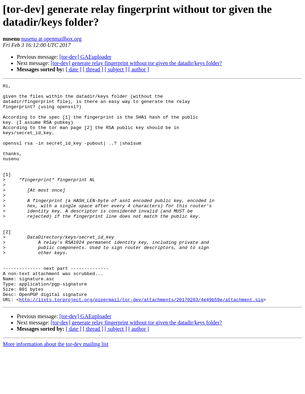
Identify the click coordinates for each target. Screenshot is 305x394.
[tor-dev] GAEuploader (85, 57)
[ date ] (73, 69)
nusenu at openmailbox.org (51, 39)
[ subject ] (116, 69)
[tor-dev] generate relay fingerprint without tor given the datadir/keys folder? (136, 63)
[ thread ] (93, 69)
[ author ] (138, 69)
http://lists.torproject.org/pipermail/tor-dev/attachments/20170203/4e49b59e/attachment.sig (141, 343)
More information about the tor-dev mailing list (56, 388)
